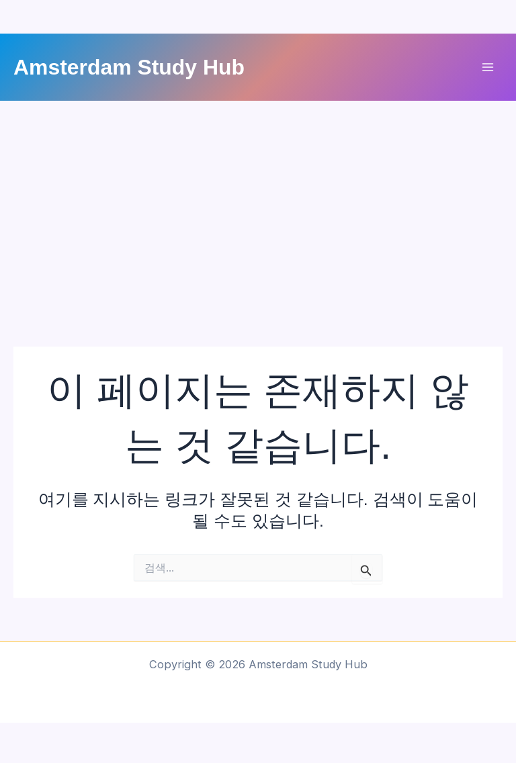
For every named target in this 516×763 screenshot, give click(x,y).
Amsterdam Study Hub (129, 67)
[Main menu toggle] (487, 67)
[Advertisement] (258, 201)
